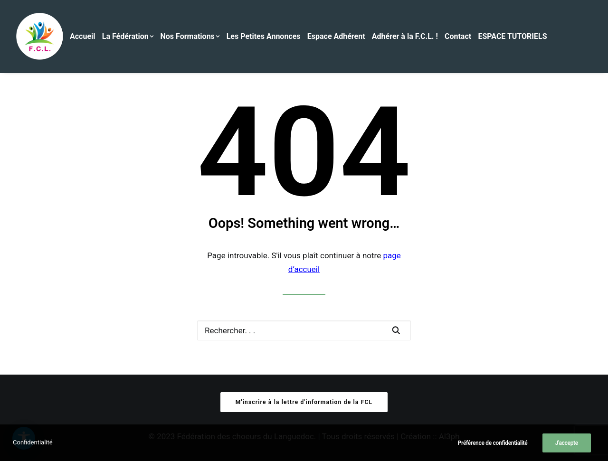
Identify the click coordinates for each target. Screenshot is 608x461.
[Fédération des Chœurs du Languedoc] (40, 36)
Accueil (82, 36)
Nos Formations (190, 36)
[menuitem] (85, 36)
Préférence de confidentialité (493, 443)
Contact (458, 36)
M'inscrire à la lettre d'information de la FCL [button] (304, 402)
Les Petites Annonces (264, 36)
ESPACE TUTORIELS (512, 36)
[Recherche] (304, 330)
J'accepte (566, 443)
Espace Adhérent (336, 36)
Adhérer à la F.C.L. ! (405, 36)
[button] (396, 330)
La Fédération (128, 36)
